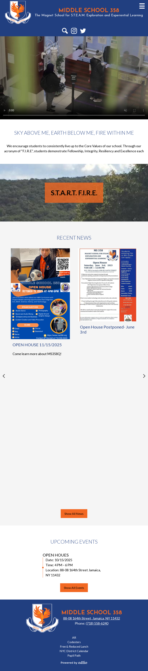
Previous (4, 376)
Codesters (74, 642)
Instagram (74, 31)
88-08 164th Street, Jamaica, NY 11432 (91, 618)
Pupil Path (74, 655)
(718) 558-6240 (97, 623)
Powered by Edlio (74, 662)
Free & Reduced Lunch (74, 646)
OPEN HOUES (56, 554)
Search (65, 31)
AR (74, 637)
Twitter (82, 31)
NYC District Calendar (74, 651)
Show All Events (74, 587)
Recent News (74, 238)
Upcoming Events (74, 542)
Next (144, 376)
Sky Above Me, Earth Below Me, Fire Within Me (74, 133)
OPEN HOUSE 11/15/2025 (37, 344)
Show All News (74, 513)
